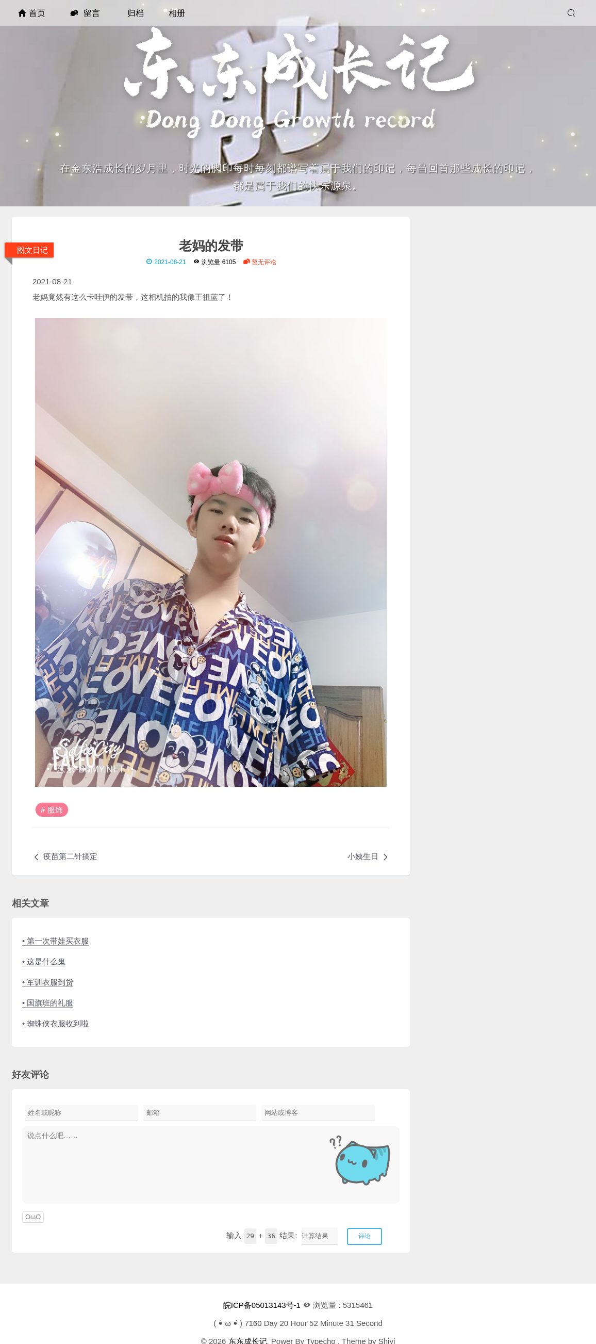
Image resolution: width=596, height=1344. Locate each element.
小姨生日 (362, 856)
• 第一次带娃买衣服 (55, 940)
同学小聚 (468, 580)
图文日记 (32, 250)
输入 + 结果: (261, 1235)
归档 (135, 13)
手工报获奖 (472, 533)
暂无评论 (259, 262)
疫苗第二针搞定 (70, 856)
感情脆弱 (468, 564)
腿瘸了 (464, 549)
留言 (85, 13)
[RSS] (520, 335)
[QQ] (486, 336)
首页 (31, 13)
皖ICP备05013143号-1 (262, 1305)
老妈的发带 (211, 245)
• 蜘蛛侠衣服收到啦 (55, 1023)
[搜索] (572, 13)
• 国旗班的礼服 (47, 1002)
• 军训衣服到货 (47, 982)
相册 (177, 13)
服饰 (55, 809)
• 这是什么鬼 (43, 961)
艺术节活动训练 (480, 595)
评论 (364, 1236)
